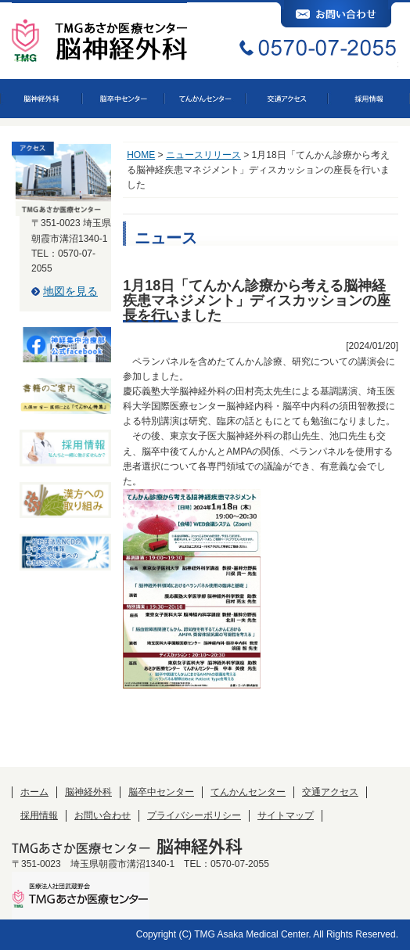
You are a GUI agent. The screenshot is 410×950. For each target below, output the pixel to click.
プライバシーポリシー (194, 815)
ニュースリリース (203, 154)
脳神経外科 (88, 791)
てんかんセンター (248, 791)
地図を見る (70, 291)
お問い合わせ (102, 815)
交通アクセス (330, 791)
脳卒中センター (161, 791)
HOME (141, 154)
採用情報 (39, 815)
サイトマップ (285, 815)
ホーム (34, 791)
